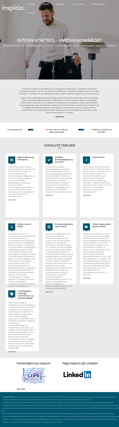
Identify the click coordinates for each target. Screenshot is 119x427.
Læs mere (12, 200)
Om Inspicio (78, 4)
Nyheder (60, 4)
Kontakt (31, 12)
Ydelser (45, 4)
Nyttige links (98, 4)
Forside (31, 4)
